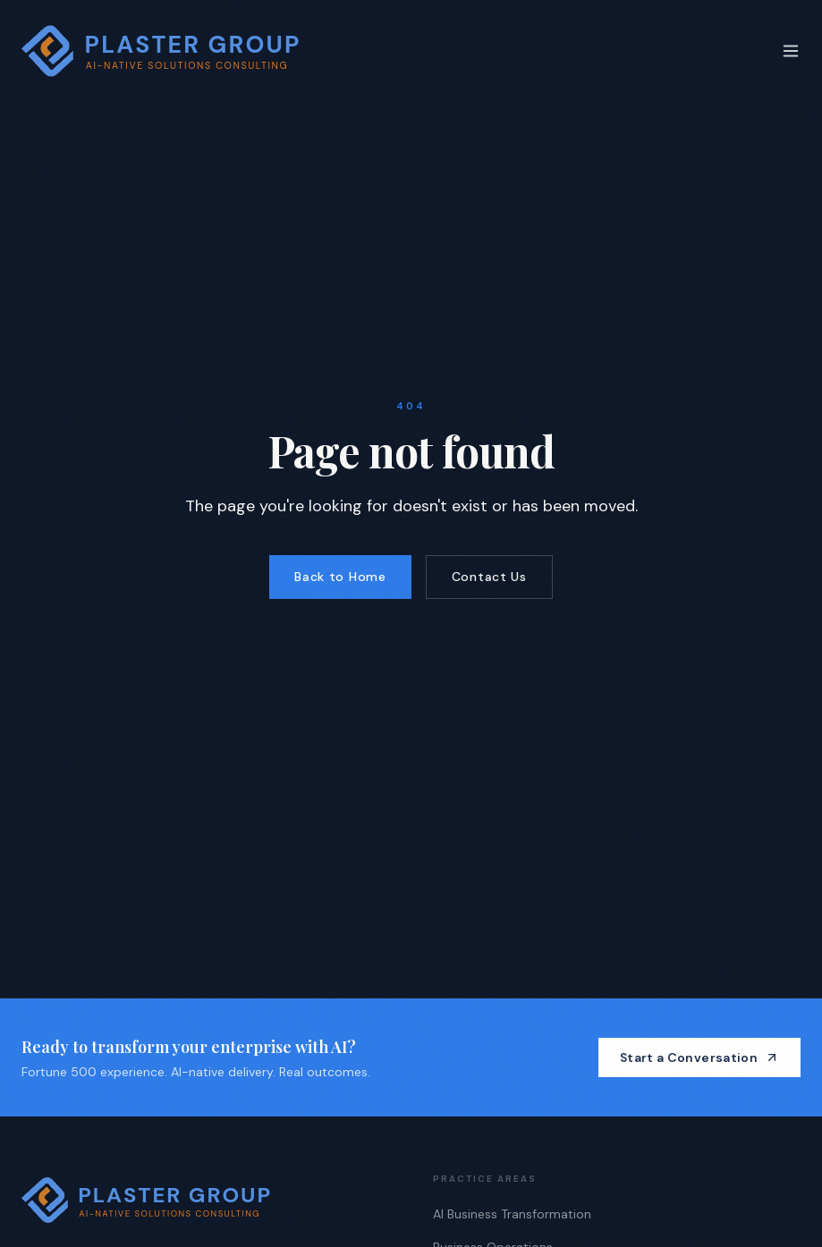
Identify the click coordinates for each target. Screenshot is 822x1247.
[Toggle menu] (791, 51)
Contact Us (489, 577)
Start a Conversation (699, 1057)
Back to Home (340, 577)
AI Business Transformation (512, 1214)
